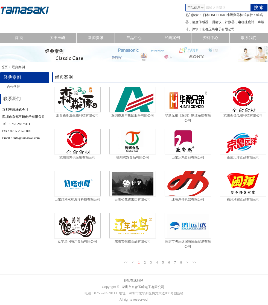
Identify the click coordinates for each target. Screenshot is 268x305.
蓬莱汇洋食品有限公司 (243, 157)
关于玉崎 (63, 38)
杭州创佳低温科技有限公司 (243, 115)
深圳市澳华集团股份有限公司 (132, 115)
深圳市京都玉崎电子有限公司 (143, 287)
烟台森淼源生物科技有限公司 (77, 115)
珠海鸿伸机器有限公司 (187, 199)
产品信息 (195, 8)
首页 (4, 67)
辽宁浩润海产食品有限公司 (77, 241)
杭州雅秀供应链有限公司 (77, 157)
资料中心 (216, 38)
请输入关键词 (216, 8)
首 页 (26, 38)
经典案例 (178, 38)
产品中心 (139, 38)
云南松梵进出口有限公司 (133, 199)
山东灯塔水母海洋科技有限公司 (77, 199)
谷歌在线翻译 (133, 280)
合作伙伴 (12, 87)
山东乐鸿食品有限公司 (187, 157)
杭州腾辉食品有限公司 (132, 157)
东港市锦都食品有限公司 (133, 241)
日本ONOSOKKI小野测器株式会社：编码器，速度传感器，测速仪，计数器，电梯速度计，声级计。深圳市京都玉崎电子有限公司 (224, 22)
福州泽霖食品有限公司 (243, 199)
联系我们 (249, 38)
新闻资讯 (101, 38)
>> (194, 262)
